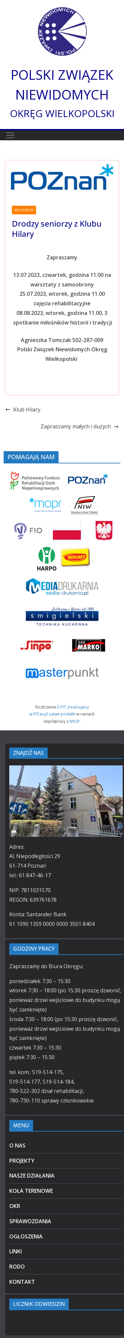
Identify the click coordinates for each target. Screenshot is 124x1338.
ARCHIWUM (24, 210)
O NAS (17, 1145)
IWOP (74, 721)
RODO (17, 1266)
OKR (14, 1206)
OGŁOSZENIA (26, 1236)
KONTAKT (22, 1281)
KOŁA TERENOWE (31, 1190)
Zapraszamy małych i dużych (80, 426)
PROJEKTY (21, 1160)
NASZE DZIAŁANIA (32, 1175)
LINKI (15, 1251)
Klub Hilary (22, 409)
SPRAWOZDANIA (30, 1221)
